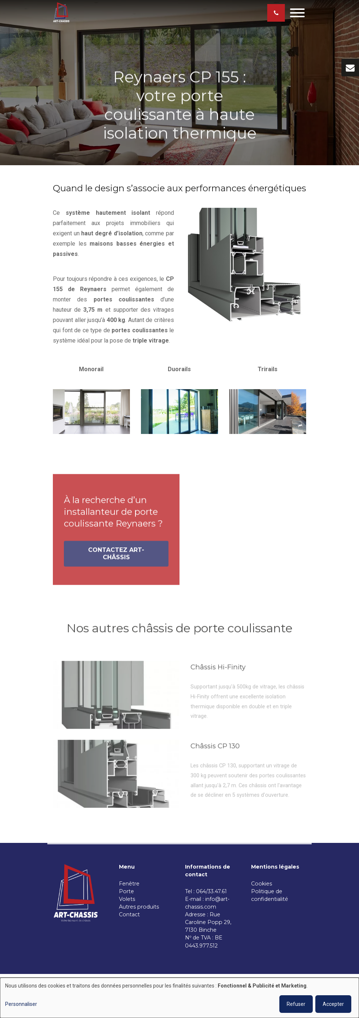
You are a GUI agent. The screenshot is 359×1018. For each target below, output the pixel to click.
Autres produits (139, 906)
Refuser (296, 1004)
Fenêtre (129, 883)
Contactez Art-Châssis (116, 556)
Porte (126, 891)
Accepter (333, 1004)
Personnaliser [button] (21, 1004)
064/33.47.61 (213, 891)
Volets (127, 899)
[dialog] (179, 998)
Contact (129, 914)
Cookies (262, 883)
